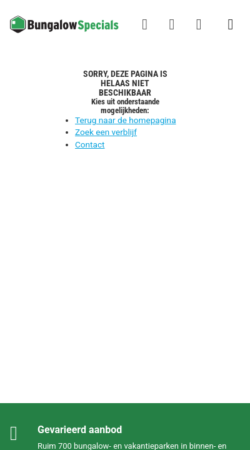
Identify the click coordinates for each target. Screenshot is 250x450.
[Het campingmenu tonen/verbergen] (230, 24)
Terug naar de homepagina (125, 120)
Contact (90, 144)
